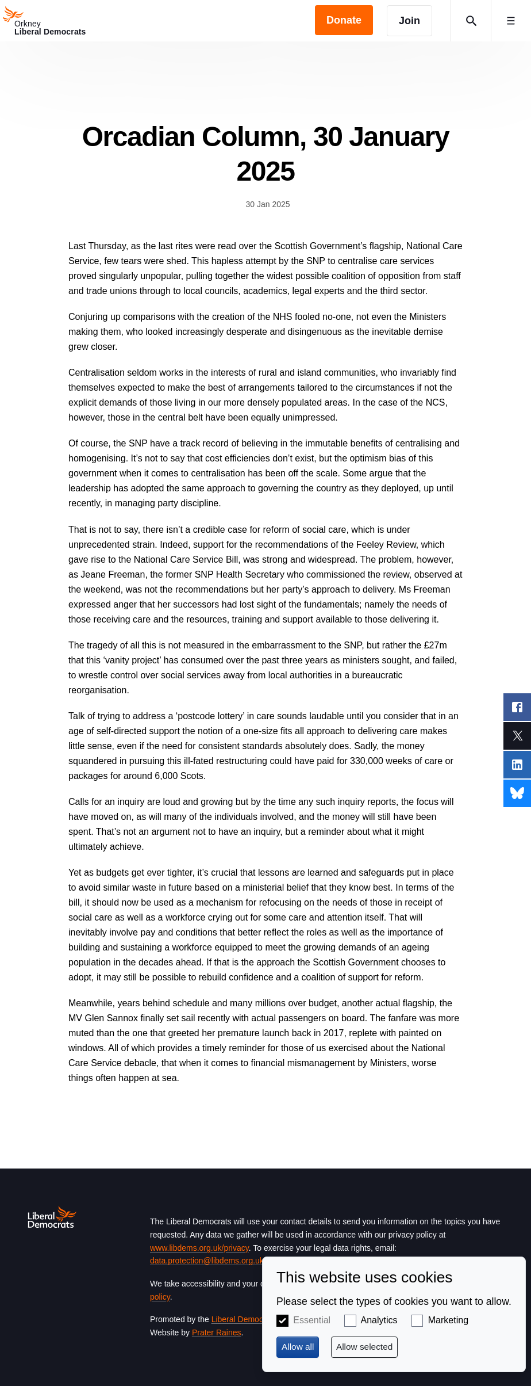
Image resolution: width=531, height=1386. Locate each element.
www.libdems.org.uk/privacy (199, 1248)
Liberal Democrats (244, 1319)
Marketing (448, 1320)
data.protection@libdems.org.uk (207, 1260)
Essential (311, 1320)
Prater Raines (216, 1332)
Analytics (379, 1320)
